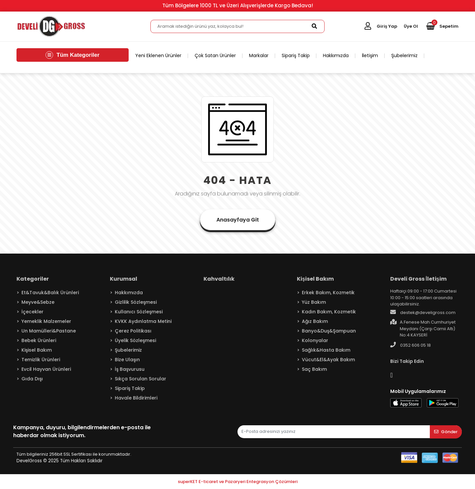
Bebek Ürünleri (38, 340)
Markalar (259, 55)
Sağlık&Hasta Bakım (326, 350)
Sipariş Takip (296, 55)
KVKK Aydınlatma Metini (143, 321)
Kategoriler (32, 279)
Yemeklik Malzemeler (46, 321)
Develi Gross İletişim (418, 279)
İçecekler (32, 311)
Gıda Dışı (32, 378)
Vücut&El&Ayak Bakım (328, 359)
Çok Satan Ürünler (215, 55)
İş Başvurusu (129, 369)
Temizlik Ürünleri (40, 359)
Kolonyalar (315, 340)
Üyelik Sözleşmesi (135, 340)
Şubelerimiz (404, 55)
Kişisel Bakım (36, 350)
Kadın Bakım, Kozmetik (329, 311)
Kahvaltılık (219, 279)
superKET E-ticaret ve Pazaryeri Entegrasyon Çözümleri (238, 481)
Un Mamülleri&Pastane (48, 331)
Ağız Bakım (315, 321)
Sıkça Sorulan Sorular (140, 378)
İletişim (370, 55)
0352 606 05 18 (410, 345)
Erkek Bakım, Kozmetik (328, 292)
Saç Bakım (314, 369)
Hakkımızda (336, 55)
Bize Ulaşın (127, 359)
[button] (442, 26)
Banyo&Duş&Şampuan (329, 331)
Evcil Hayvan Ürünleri (46, 369)
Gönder (446, 432)
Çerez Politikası (133, 331)
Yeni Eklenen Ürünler (158, 55)
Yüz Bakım (314, 302)
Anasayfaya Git (237, 220)
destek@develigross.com (423, 312)
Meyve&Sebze (37, 302)
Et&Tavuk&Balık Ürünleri (50, 292)
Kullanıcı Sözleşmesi (139, 311)
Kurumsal (123, 279)
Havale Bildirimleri (136, 398)
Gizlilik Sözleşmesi (136, 302)
